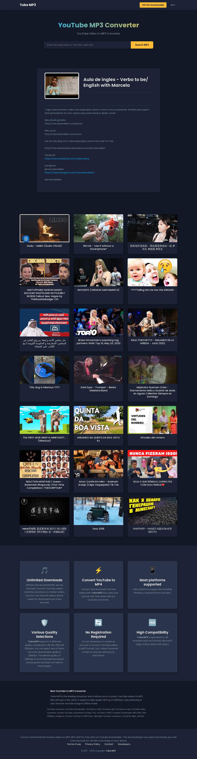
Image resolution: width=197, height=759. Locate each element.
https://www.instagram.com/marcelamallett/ (70, 172)
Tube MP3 (28, 5)
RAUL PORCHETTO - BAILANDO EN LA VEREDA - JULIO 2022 (152, 342)
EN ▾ (173, 5)
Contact (108, 744)
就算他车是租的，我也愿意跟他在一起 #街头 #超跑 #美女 (152, 247)
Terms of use (74, 744)
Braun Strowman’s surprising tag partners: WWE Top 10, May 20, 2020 (98, 342)
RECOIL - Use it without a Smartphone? (98, 247)
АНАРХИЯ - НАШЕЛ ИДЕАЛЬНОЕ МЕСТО (152, 530)
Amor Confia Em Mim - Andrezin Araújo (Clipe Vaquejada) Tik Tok (98, 483)
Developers (124, 744)
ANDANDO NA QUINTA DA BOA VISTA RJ (98, 439)
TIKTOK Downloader (153, 5)
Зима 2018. (98, 528)
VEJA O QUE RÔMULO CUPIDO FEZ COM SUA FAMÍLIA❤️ (152, 483)
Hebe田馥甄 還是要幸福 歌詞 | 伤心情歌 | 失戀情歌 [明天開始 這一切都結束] (44, 530)
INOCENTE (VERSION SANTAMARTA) (98, 290)
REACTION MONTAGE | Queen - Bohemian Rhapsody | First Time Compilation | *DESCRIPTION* (44, 485)
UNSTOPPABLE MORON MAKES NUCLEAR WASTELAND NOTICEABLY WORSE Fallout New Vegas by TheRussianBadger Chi (44, 294)
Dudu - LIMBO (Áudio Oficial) (44, 246)
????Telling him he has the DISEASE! (152, 290)
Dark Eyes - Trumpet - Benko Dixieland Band (98, 389)
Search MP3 (142, 45)
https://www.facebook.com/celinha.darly (67, 158)
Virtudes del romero (152, 437)
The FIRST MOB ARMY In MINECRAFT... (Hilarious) (44, 439)
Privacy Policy (92, 744)
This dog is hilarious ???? (44, 387)
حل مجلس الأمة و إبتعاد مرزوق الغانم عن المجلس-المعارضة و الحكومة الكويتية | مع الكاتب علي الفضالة (44, 343)
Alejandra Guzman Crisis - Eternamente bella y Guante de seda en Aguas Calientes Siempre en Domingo (152, 392)
